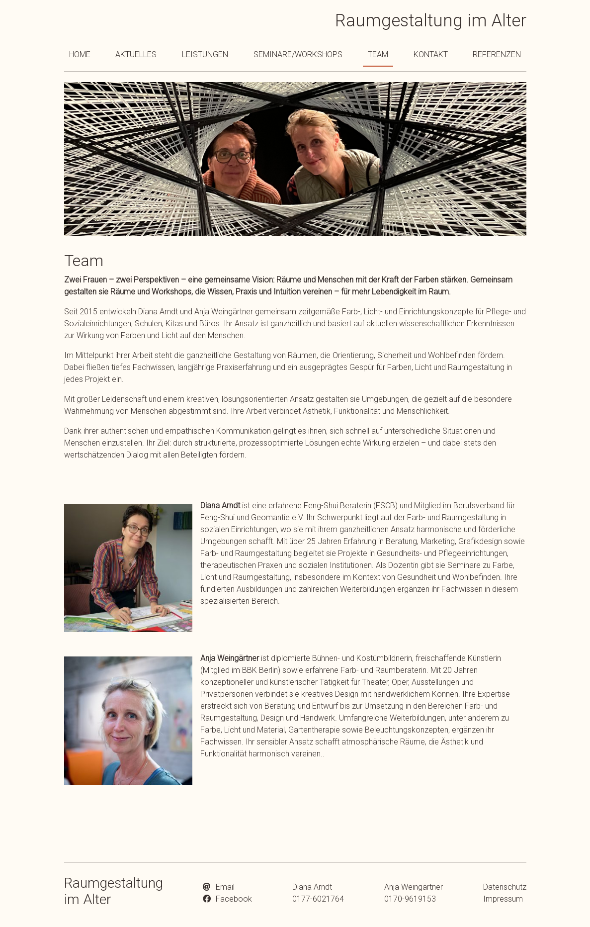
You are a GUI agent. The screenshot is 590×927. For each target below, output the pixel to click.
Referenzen (497, 54)
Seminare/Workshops (297, 54)
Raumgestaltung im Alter (430, 20)
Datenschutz (504, 887)
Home (79, 54)
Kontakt (431, 54)
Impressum (503, 899)
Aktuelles (136, 54)
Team (378, 54)
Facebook (234, 899)
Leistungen (205, 54)
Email (225, 887)
